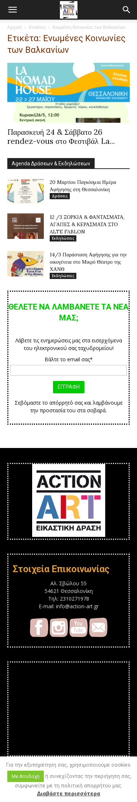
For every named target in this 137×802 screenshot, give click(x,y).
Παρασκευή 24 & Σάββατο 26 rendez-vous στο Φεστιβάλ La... (61, 136)
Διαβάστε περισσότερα (68, 793)
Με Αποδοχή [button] (25, 776)
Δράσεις (60, 195)
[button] (12, 10)
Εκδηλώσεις (63, 238)
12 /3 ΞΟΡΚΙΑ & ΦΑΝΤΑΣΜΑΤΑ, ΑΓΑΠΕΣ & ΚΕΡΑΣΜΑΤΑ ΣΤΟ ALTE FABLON (87, 224)
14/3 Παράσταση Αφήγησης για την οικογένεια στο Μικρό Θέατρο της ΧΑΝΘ (88, 261)
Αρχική (14, 27)
